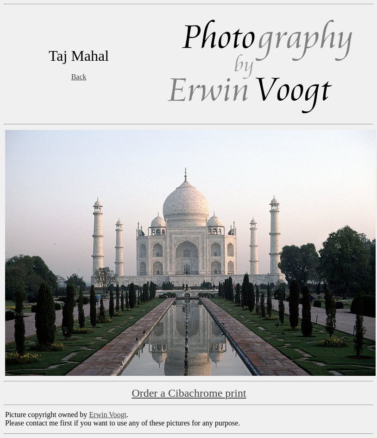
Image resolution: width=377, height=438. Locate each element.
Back (79, 77)
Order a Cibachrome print (189, 393)
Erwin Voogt (107, 415)
